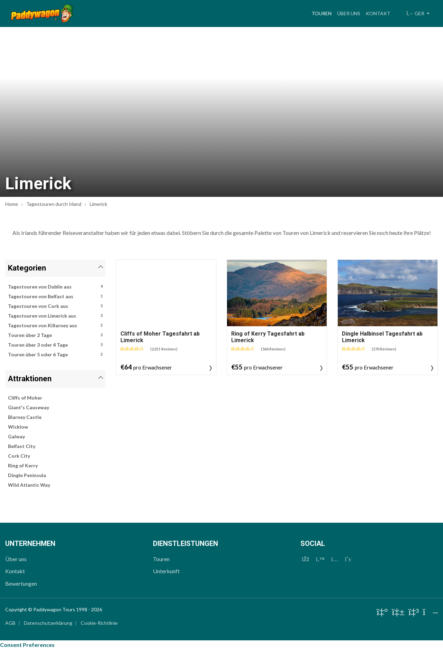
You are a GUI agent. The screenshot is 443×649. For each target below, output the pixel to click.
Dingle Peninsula (27, 475)
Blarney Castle (25, 417)
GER (415, 13)
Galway (16, 436)
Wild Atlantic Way (29, 485)
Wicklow (18, 427)
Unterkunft (166, 571)
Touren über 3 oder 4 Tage (55, 345)
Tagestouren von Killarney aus (55, 325)
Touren (322, 12)
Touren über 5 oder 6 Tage (55, 354)
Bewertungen (21, 583)
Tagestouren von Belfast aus (55, 296)
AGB (10, 623)
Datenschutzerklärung (48, 623)
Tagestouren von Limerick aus (55, 316)
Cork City (19, 456)
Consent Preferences (27, 644)
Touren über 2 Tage (55, 335)
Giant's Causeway (28, 407)
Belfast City (21, 446)
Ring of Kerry (23, 465)
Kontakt (378, 13)
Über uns (348, 13)
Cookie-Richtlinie (99, 623)
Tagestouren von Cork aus (55, 306)
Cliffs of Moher (25, 398)
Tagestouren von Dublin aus (55, 287)
